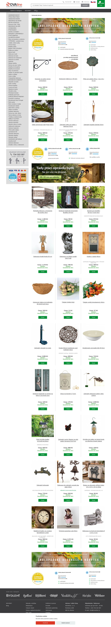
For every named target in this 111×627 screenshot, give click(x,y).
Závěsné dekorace (13, 143)
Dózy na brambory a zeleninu (16, 39)
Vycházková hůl (12, 131)
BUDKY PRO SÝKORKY (15, 48)
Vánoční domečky (13, 122)
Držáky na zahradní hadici (15, 72)
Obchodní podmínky (52, 608)
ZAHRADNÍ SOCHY (14, 15)
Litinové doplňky (12, 85)
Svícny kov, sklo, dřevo (14, 113)
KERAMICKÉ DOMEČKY (15, 80)
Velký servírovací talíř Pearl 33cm (42, 124)
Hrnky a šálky (12, 76)
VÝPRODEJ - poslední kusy (16, 41)
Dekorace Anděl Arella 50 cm (42, 256)
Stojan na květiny (13, 109)
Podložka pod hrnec (13, 94)
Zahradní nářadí (12, 137)
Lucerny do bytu (12, 87)
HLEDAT (85, 5)
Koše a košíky (12, 83)
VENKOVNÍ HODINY (14, 19)
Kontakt (78, 2)
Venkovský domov (37, 15)
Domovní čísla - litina (14, 24)
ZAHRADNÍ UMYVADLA (15, 139)
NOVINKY (28, 10)
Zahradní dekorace (13, 133)
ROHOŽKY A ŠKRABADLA (15, 33)
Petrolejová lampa (13, 93)
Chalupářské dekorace (14, 78)
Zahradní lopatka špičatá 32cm (93, 124)
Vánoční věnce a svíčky (14, 124)
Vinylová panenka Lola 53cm (68, 531)
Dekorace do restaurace (15, 57)
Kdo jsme (28, 612)
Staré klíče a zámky (13, 107)
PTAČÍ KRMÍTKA (13, 35)
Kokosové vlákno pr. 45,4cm (68, 79)
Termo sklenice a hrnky (14, 115)
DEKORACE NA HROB (14, 20)
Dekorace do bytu (13, 56)
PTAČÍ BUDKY (12, 30)
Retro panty (11, 102)
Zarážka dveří (12, 141)
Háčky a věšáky (12, 74)
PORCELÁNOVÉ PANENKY (16, 96)
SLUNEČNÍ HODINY (14, 37)
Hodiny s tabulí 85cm (93, 256)
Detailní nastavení (66, 622)
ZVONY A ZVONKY (13, 31)
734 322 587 (68, 2)
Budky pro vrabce (13, 50)
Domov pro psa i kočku (14, 65)
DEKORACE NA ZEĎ (14, 26)
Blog (7, 605)
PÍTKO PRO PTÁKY (14, 17)
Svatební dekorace (13, 111)
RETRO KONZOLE (13, 22)
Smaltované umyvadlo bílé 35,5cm (94, 348)
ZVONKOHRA (12, 28)
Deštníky (10, 61)
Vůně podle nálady (13, 130)
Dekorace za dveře (13, 59)
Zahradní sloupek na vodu (42, 348)
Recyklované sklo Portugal (15, 100)
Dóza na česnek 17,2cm (68, 394)
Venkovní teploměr (13, 128)
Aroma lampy (12, 44)
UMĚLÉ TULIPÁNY (13, 118)
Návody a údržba (31, 603)
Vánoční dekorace (13, 120)
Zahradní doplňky (13, 135)
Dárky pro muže (12, 54)
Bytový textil (11, 52)
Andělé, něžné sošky (14, 43)
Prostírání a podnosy (14, 98)
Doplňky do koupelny (14, 67)
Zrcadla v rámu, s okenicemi (16, 144)
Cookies (48, 612)
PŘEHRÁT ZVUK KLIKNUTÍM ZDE (68, 490)
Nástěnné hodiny (13, 89)
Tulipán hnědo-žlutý (68, 302)
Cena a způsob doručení (33, 610)
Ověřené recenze (51, 603)
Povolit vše (45, 622)
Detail (42, 94)
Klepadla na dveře (13, 81)
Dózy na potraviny (13, 70)
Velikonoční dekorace (14, 126)
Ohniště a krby (12, 91)
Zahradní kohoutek (43, 485)
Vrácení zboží (30, 608)
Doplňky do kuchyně (14, 68)
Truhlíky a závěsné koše (15, 117)
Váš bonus (86, 2)
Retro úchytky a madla (14, 104)
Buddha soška (12, 46)
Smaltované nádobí (13, 106)
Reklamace (29, 605)
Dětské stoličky (12, 63)
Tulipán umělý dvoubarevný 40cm (93, 302)
